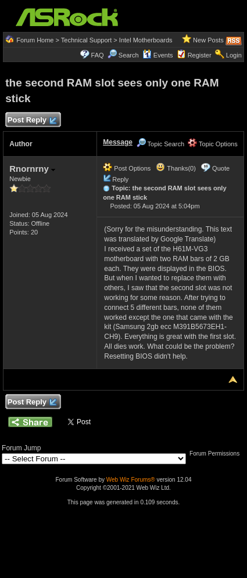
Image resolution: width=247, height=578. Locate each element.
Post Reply (31, 120)
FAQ (97, 55)
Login (234, 55)
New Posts (208, 40)
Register (200, 55)
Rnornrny (32, 169)
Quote (221, 168)
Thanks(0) (175, 168)
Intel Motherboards (146, 40)
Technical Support (86, 40)
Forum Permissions (217, 453)
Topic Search (160, 143)
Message (118, 142)
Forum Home (34, 40)
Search (129, 55)
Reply (120, 179)
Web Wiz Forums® (130, 479)
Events (157, 55)
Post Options (127, 168)
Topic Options (213, 143)
